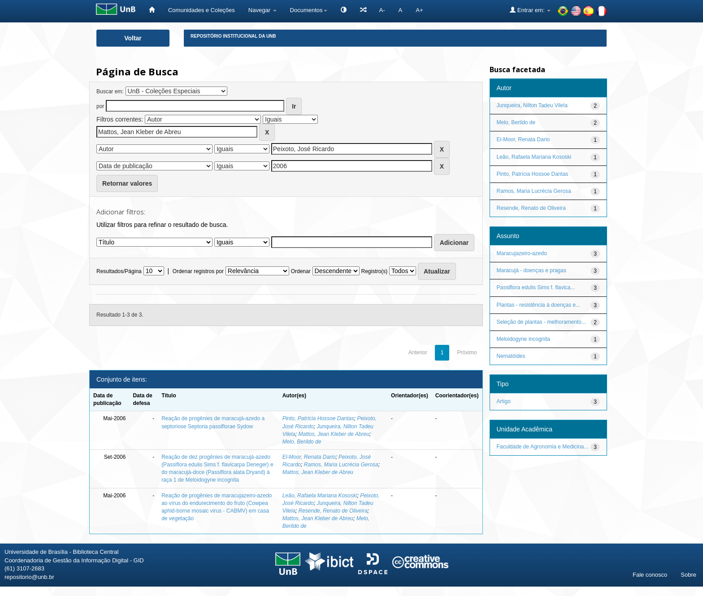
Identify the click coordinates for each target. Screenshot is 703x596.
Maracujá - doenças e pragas (531, 270)
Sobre (688, 574)
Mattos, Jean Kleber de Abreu (334, 434)
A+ (419, 10)
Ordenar (301, 271)
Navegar (262, 10)
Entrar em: (530, 9)
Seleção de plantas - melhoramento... (541, 322)
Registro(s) (374, 271)
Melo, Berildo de (301, 442)
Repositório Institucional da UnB (233, 36)
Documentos (308, 10)
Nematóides (511, 356)
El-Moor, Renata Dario (309, 457)
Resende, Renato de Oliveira (333, 511)
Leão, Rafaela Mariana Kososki (319, 495)
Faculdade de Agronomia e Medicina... (543, 447)
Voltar (133, 38)
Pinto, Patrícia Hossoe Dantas (318, 418)
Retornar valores (127, 183)
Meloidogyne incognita (523, 339)
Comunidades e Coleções (201, 10)
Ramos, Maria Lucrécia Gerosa (341, 464)
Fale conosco (650, 574)
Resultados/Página (119, 271)
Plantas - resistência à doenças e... (539, 305)
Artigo (504, 401)
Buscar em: (110, 91)
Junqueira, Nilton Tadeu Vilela (532, 105)
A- (382, 10)
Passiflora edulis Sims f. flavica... (536, 287)
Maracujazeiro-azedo (522, 253)
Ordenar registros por (198, 271)
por (100, 106)
